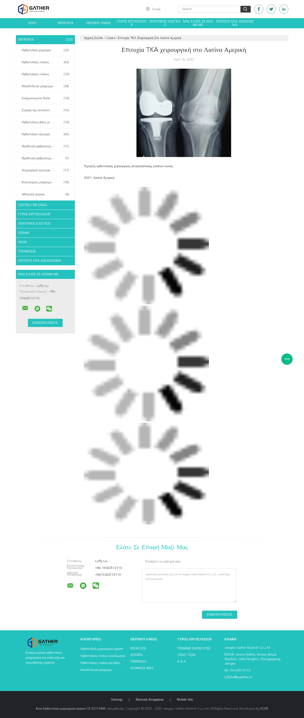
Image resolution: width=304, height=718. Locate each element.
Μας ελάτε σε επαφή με (198, 23)
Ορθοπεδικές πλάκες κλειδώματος (45, 62)
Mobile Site (185, 699)
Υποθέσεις (27, 251)
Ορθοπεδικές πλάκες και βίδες (45, 74)
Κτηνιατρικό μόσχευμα (45, 182)
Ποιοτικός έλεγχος (164, 23)
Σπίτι (32, 23)
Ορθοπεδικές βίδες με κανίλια (45, 122)
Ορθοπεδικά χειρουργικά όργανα (45, 50)
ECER (264, 708)
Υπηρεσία (138, 661)
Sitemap (116, 699)
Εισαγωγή (138, 648)
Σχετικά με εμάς (32, 205)
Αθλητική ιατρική (45, 194)
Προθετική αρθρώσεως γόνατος (45, 158)
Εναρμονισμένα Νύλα (45, 98)
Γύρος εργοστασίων (131, 23)
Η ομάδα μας (142, 668)
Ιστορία (137, 655)
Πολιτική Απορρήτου (149, 699)
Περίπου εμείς (98, 23)
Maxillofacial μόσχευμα (45, 86)
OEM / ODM (186, 655)
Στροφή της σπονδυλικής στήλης (45, 110)
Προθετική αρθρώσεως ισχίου (45, 146)
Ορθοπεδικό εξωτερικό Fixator (45, 134)
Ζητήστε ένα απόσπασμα (235, 23)
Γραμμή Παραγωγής (194, 648)
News (22, 242)
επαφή (23, 232)
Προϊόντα (65, 23)
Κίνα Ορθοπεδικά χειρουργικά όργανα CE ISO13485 (71, 708)
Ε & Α (182, 661)
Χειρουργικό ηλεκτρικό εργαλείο (45, 170)
